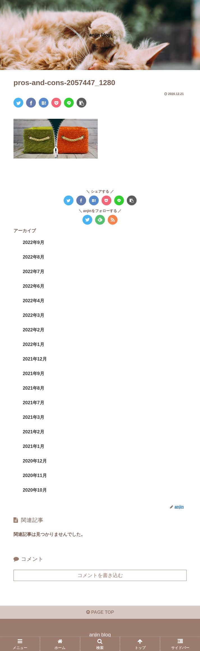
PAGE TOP (100, 612)
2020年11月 (35, 475)
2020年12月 (35, 461)
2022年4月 (33, 300)
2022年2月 (33, 329)
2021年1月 (33, 446)
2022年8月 (33, 257)
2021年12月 (35, 359)
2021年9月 (33, 373)
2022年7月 (33, 271)
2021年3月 (33, 417)
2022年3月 (33, 315)
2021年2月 (33, 431)
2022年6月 (33, 286)
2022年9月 (33, 242)
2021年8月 (33, 388)
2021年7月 (33, 402)
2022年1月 (33, 344)
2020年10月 (35, 490)
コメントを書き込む (100, 575)
